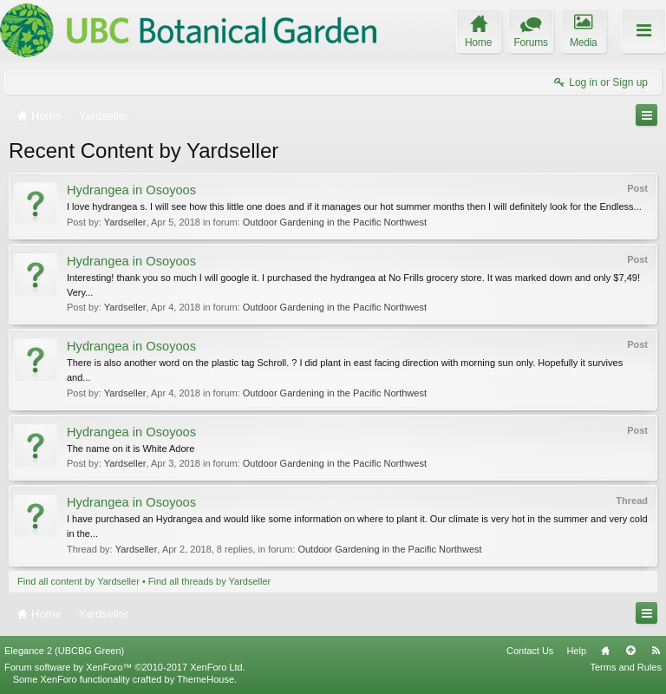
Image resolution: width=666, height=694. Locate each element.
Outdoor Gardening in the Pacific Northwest (335, 222)
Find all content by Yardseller (78, 581)
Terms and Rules (626, 667)
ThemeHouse (205, 679)
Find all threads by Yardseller (209, 581)
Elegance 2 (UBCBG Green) (64, 650)
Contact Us (529, 650)
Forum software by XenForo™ (124, 667)
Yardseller (125, 222)
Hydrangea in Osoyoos (131, 190)
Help (576, 650)
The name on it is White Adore (130, 448)
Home (605, 651)
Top (630, 651)
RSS (656, 651)
